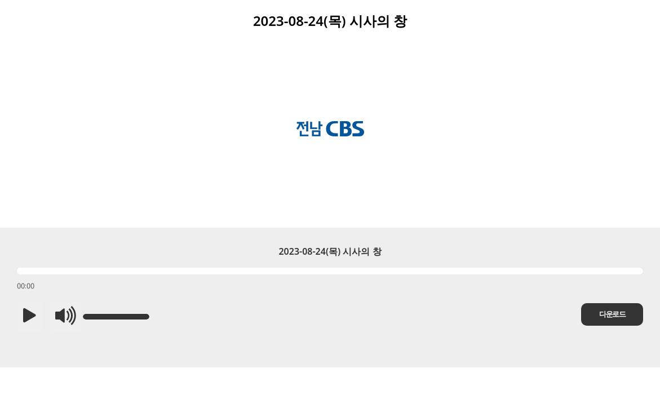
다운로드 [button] (612, 314)
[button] (29, 316)
